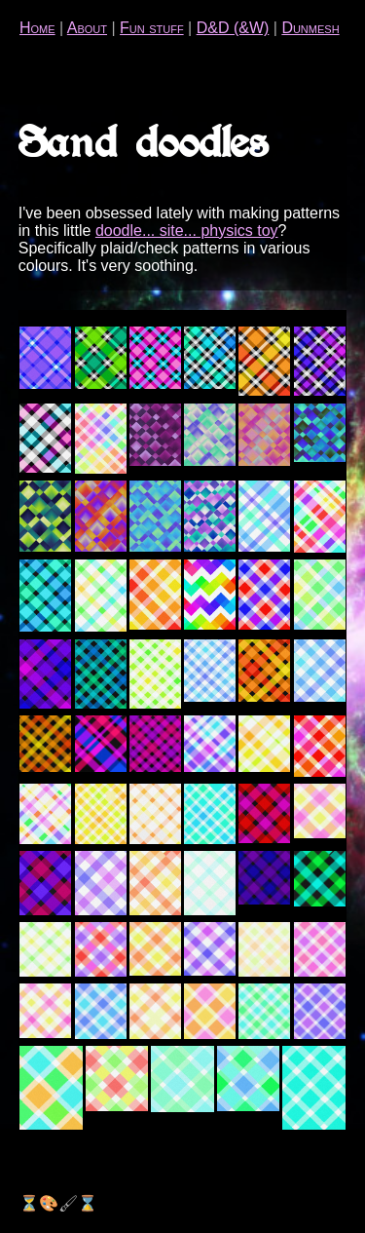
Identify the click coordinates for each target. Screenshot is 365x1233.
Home (37, 27)
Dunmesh (310, 27)
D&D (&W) (233, 27)
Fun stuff (152, 27)
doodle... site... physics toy (186, 230)
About (87, 27)
